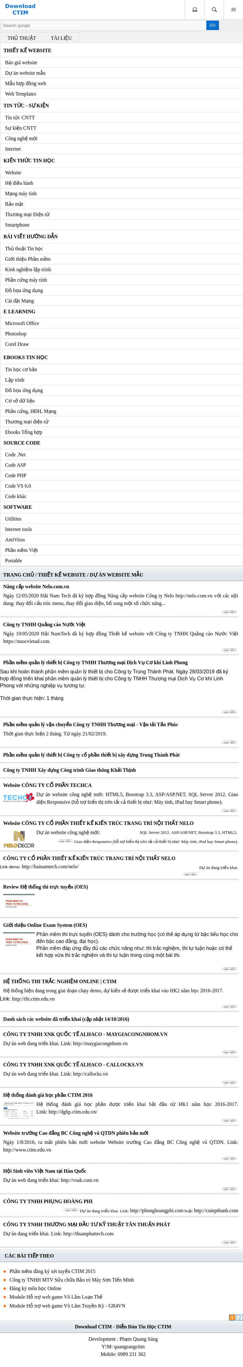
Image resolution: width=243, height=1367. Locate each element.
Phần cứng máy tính (26, 280)
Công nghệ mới (21, 138)
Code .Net (15, 454)
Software (17, 507)
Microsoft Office (22, 323)
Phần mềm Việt (21, 550)
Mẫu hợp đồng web (25, 83)
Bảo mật (14, 204)
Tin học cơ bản (21, 369)
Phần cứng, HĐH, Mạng (30, 411)
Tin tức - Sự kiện (26, 105)
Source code (21, 443)
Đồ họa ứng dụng (24, 290)
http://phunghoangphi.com (156, 1210)
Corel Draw (17, 344)
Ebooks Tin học (25, 357)
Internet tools (18, 529)
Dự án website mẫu (25, 73)
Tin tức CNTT (20, 117)
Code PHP (15, 475)
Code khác (16, 496)
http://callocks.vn (90, 1074)
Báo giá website (21, 62)
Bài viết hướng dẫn (30, 236)
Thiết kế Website (27, 50)
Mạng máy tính (21, 193)
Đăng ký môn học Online (35, 1288)
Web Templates (20, 94)
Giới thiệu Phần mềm (28, 259)
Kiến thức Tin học (29, 160)
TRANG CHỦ (18, 574)
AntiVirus (15, 539)
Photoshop (16, 333)
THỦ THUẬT (22, 38)
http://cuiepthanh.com (216, 1210)
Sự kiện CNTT (20, 128)
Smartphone (17, 225)
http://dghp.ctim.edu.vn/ (73, 1111)
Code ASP (15, 465)
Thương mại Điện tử (27, 214)
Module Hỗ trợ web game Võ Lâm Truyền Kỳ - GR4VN (67, 1305)
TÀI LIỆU (61, 38)
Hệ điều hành (19, 183)
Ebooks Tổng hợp (23, 432)
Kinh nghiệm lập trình (28, 269)
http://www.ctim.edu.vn (27, 1149)
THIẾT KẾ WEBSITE (62, 574)
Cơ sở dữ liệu (20, 400)
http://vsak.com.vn (80, 1180)
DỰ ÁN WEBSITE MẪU (116, 574)
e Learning (19, 311)
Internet (13, 149)
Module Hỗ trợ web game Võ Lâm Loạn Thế (55, 1297)
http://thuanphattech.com (88, 1233)
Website (13, 172)
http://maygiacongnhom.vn (100, 1043)
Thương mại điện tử (27, 421)
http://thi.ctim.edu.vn (33, 999)
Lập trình (14, 380)
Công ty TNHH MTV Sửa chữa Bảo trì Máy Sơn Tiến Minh (71, 1280)
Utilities (13, 518)
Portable (13, 560)
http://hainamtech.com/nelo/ (50, 866)
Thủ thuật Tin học (24, 248)
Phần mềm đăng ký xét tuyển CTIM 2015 (52, 1271)
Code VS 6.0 (18, 486)
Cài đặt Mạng (19, 300)
